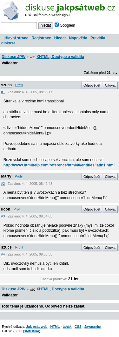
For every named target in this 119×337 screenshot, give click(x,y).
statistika (31, 331)
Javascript (92, 326)
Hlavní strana (16, 38)
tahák (67, 326)
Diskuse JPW (13, 57)
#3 (3, 216)
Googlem (65, 25)
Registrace (41, 38)
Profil (19, 85)
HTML (55, 326)
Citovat (110, 85)
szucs (6, 85)
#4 (3, 254)
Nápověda (78, 38)
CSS (78, 326)
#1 (3, 92)
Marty (6, 176)
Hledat (60, 38)
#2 (3, 183)
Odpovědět (91, 85)
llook (5, 209)
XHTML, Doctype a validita (60, 57)
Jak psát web (36, 326)
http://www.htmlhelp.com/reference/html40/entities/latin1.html (59, 165)
